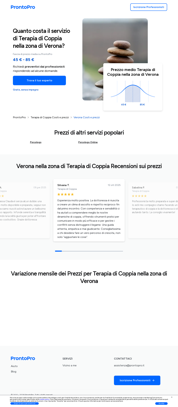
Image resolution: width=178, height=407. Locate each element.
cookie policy (45, 399)
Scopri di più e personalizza (24, 403)
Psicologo (35, 142)
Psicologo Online (88, 142)
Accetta (161, 403)
